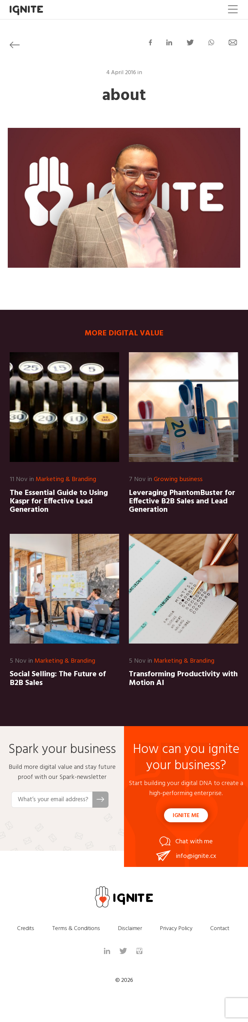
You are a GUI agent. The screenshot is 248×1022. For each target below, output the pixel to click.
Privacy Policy (176, 928)
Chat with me (194, 842)
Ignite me (186, 815)
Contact (219, 928)
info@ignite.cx (196, 856)
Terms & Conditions (76, 928)
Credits (25, 928)
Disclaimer (130, 928)
